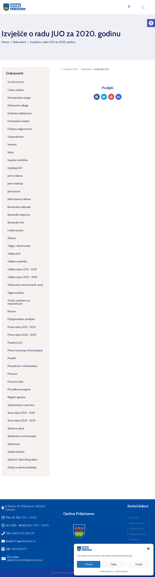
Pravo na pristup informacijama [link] (25, 350)
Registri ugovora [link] (17, 397)
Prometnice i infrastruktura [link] (22, 366)
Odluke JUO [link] (14, 253)
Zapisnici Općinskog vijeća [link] (22, 459)
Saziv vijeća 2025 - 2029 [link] (21, 420)
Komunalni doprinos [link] (19, 214)
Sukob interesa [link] (16, 451)
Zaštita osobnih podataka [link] (22, 467)
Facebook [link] (135, 539)
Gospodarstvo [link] (16, 136)
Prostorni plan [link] (15, 381)
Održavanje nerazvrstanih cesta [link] (25, 284)
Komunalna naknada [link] (19, 207)
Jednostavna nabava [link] (19, 199)
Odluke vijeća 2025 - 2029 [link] (22, 277)
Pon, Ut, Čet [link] (21, 517)
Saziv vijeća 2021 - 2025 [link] (21, 412)
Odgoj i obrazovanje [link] (19, 245)
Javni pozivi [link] (14, 191)
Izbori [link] (11, 152)
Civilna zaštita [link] (15, 90)
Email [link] (21, 541)
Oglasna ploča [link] (16, 292)
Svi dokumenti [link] (16, 82)
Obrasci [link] (12, 238)
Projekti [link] (12, 358)
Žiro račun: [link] (25, 558)
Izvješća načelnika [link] (18, 160)
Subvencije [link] (14, 444)
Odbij (113, 564)
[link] (151, 23)
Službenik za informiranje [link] (22, 436)
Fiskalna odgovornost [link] (20, 129)
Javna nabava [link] (15, 175)
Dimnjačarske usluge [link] (19, 97)
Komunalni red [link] (16, 222)
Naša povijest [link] (137, 523)
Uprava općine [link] (137, 534)
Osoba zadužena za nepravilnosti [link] (19, 302)
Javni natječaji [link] (15, 183)
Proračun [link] (13, 373)
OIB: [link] (16, 549)
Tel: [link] (20, 533)
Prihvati (89, 564)
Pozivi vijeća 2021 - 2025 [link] (22, 327)
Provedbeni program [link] (19, 389)
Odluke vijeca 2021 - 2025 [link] (22, 269)
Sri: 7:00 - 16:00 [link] (27, 525)
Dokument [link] (19, 42)
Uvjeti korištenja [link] (106, 571)
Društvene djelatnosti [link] (20, 113)
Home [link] (5, 42)
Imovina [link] (12, 144)
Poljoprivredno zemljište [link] (21, 319)
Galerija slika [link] (136, 528)
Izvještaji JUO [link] (15, 168)
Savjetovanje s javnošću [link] (21, 405)
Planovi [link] (12, 311)
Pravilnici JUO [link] (15, 342)
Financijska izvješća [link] (19, 121)
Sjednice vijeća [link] (16, 428)
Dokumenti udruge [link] (18, 105)
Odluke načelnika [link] (17, 261)
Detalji (138, 564)
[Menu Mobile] (129, 6)
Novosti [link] (133, 517)
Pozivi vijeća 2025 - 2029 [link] (22, 334)
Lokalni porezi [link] (15, 230)
